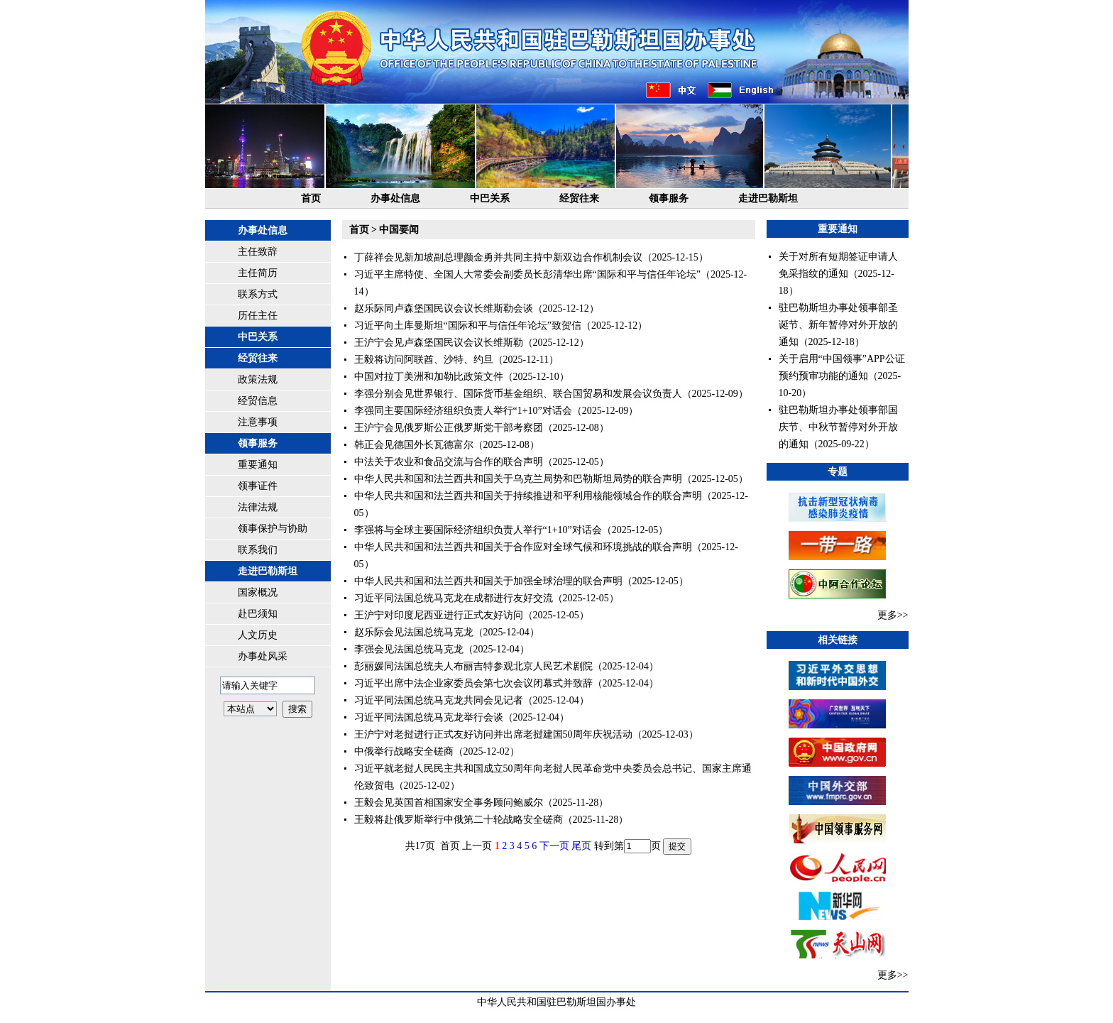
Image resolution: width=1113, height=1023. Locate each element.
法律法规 (258, 507)
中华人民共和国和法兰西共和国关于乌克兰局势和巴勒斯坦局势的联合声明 (518, 479)
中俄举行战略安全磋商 (404, 751)
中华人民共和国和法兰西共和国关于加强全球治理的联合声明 (488, 581)
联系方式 (258, 294)
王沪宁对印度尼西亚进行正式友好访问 (438, 615)
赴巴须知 (258, 613)
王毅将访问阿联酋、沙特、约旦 (423, 359)
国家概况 (258, 592)
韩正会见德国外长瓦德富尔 (413, 444)
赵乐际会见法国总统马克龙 (413, 632)
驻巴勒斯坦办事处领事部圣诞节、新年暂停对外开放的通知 (838, 324)
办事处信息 (395, 198)
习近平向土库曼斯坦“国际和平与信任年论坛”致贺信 (467, 325)
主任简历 (258, 273)
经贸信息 (258, 400)
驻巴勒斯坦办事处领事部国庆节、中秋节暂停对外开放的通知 (838, 427)
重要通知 (258, 464)
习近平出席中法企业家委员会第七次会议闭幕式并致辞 (473, 683)
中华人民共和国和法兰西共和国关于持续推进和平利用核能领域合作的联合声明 (528, 496)
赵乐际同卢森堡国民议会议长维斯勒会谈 (443, 308)
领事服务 (669, 198)
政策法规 (258, 379)
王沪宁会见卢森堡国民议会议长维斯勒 (438, 342)
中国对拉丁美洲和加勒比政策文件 (428, 376)
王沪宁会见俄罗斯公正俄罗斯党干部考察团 (448, 427)
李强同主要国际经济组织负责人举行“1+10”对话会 (463, 410)
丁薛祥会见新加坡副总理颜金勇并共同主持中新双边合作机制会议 (498, 257)
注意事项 (258, 422)
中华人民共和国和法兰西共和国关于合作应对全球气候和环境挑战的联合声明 (523, 547)
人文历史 (258, 635)
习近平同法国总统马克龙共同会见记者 (438, 700)
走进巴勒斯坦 (768, 198)
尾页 (581, 846)
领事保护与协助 (272, 528)
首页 (311, 198)
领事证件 (258, 486)
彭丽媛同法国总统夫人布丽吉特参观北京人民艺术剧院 (473, 666)
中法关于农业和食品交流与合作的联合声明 (448, 461)
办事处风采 (262, 656)
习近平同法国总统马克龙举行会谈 (428, 717)
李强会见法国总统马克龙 (409, 649)
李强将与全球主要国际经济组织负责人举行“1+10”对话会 (478, 530)
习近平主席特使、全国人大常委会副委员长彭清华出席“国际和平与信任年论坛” (527, 274)
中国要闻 (399, 229)
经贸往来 (579, 198)
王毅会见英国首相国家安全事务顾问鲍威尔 (448, 802)
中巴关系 (490, 198)
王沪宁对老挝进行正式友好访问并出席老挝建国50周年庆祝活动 (493, 734)
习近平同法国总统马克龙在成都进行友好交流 (453, 598)
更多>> (893, 615)
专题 (838, 471)
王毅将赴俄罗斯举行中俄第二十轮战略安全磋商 (458, 819)
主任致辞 (258, 251)
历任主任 (258, 315)
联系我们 (258, 550)
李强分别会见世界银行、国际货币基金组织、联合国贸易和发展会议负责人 (518, 393)
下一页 (554, 846)
